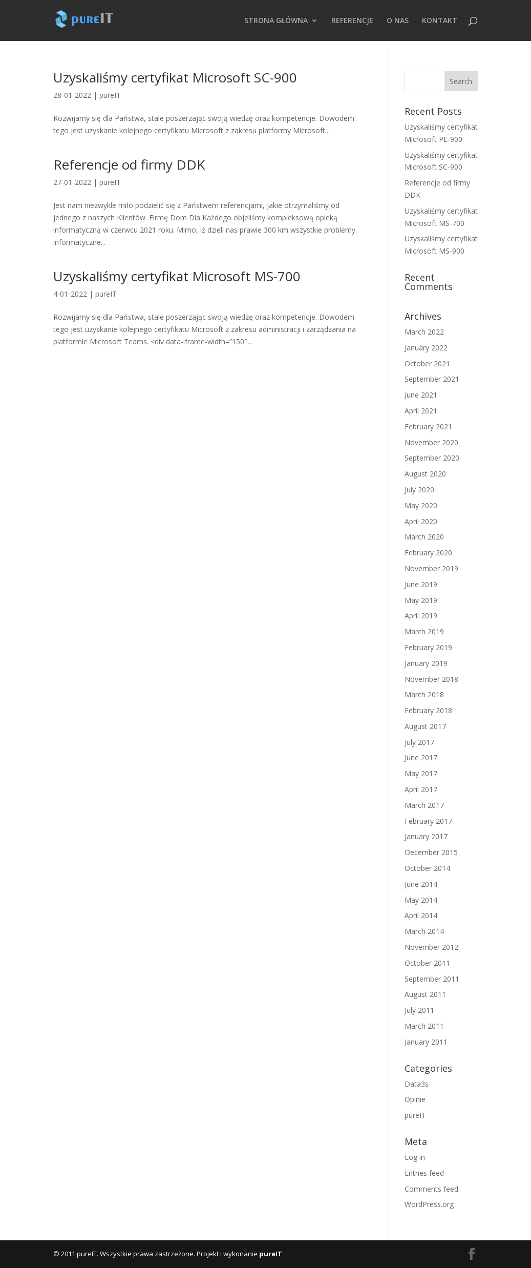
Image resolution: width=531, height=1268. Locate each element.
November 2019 (431, 568)
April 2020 (421, 521)
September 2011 (432, 979)
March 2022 (424, 332)
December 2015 (431, 852)
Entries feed (424, 1173)
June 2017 (421, 757)
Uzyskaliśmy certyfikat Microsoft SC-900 (175, 77)
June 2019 (421, 584)
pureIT (110, 95)
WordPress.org (429, 1204)
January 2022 (426, 347)
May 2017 (421, 773)
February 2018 (428, 710)
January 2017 (426, 836)
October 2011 (427, 963)
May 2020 (421, 505)
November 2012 (431, 947)
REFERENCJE (352, 21)
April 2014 (421, 915)
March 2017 (424, 805)
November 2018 (431, 679)
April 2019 (421, 615)
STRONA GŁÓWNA (276, 21)
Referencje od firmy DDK (129, 164)
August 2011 (425, 994)
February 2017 (428, 821)
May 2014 (421, 900)
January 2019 (426, 663)
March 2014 (424, 931)
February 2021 (428, 426)
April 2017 (421, 789)
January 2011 (426, 1042)
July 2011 (419, 1010)
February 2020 (428, 552)
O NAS (398, 21)
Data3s (417, 1084)
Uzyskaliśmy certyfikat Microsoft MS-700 (177, 276)
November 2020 (431, 442)
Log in (415, 1157)
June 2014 (421, 884)
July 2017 (419, 742)
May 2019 (421, 600)
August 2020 (425, 474)
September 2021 (432, 379)
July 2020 (419, 489)
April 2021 (421, 410)
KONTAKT (439, 21)
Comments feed (431, 1189)
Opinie (415, 1099)
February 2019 (428, 647)
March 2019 (424, 631)
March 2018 (424, 694)
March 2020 (424, 537)
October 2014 (427, 868)
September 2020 (432, 458)
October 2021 (427, 363)
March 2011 (424, 1026)
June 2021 (421, 395)
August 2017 (425, 726)
